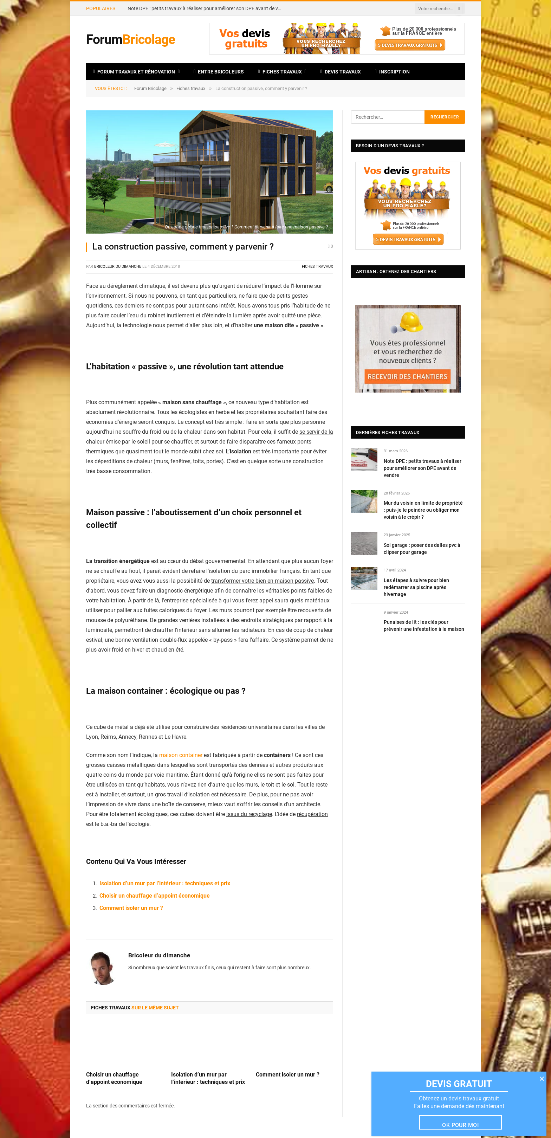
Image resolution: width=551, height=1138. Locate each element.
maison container (180, 755)
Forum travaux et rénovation (134, 72)
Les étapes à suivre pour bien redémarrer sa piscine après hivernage (416, 587)
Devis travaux (340, 72)
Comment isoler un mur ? (131, 908)
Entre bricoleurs (219, 72)
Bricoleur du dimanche (117, 266)
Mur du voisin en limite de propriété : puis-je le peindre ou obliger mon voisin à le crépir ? (423, 510)
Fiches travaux (280, 72)
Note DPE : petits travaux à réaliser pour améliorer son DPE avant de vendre (207, 8)
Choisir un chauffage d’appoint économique (154, 895)
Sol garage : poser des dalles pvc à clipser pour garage (422, 548)
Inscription (392, 72)
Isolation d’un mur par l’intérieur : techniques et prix (164, 883)
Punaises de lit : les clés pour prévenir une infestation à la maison (424, 625)
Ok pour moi (460, 1125)
